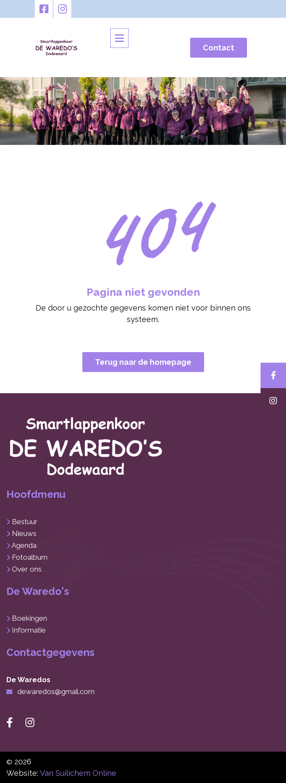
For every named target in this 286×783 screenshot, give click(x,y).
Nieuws (24, 533)
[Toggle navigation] (119, 38)
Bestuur (24, 521)
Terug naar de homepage (143, 362)
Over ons (27, 569)
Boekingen (29, 618)
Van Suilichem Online (78, 773)
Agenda (23, 545)
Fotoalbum (30, 557)
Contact (218, 47)
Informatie (29, 630)
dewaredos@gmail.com (56, 691)
